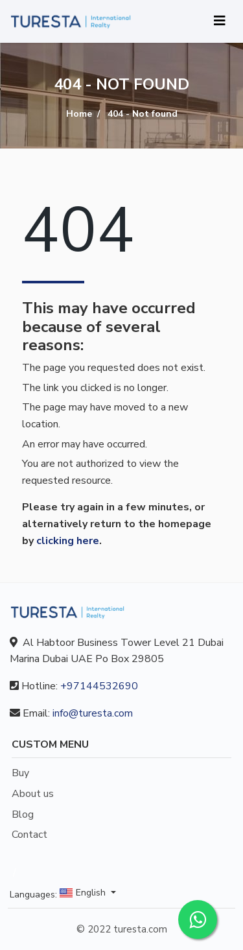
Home (79, 114)
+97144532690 (99, 686)
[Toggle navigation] (219, 21)
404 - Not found (143, 114)
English (84, 893)
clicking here (67, 541)
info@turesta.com (92, 713)
